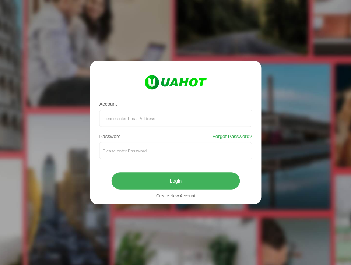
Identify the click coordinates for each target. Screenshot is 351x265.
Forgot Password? (232, 136)
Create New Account (175, 196)
